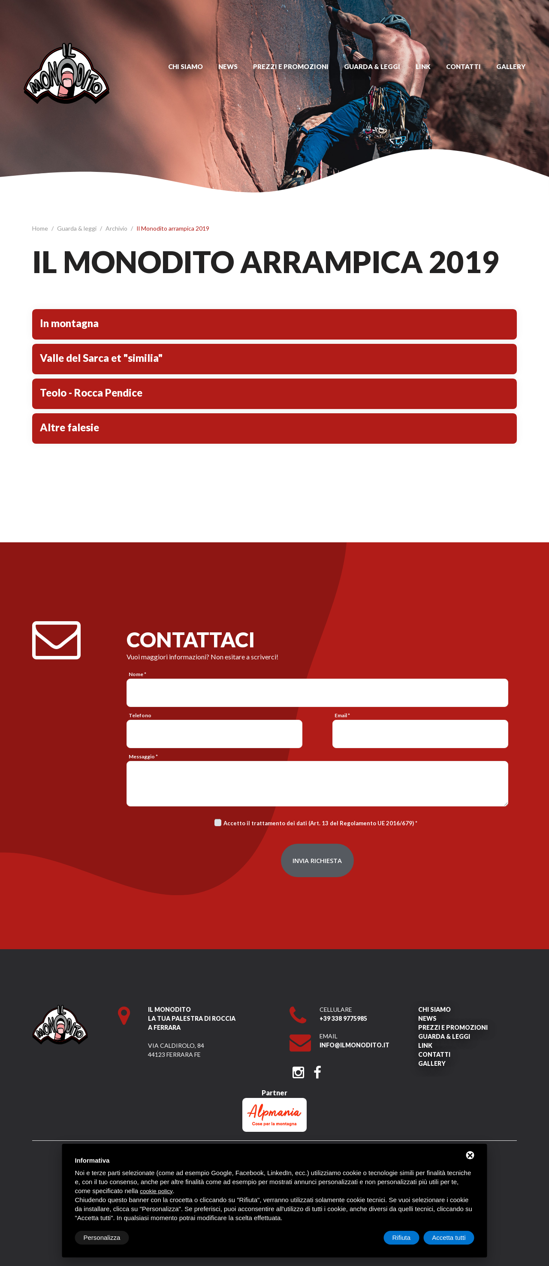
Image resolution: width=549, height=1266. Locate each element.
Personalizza (102, 1237)
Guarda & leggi (372, 66)
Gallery (510, 66)
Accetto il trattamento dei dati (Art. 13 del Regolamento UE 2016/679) (318, 823)
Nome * (137, 674)
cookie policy (156, 1191)
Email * (342, 715)
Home (40, 228)
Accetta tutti (448, 1237)
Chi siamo (185, 66)
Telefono (140, 715)
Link (423, 66)
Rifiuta (401, 1237)
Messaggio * (143, 756)
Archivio (117, 228)
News (228, 66)
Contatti (463, 66)
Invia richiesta (317, 860)
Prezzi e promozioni (291, 66)
